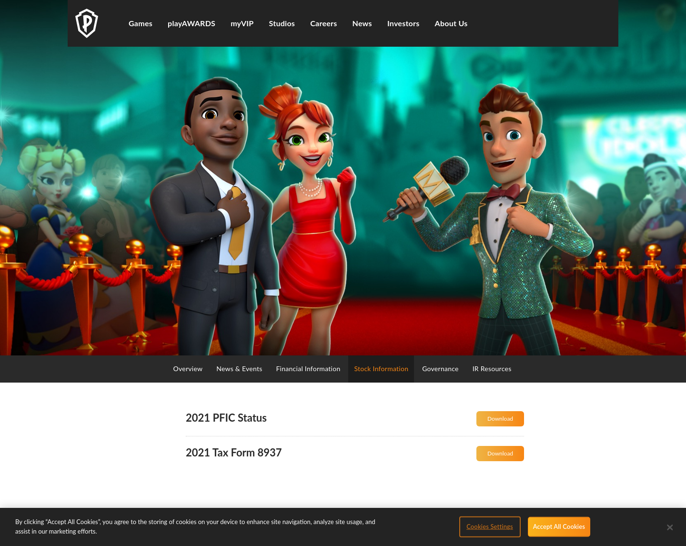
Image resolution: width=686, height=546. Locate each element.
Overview (188, 368)
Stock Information (381, 368)
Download (505, 420)
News (362, 23)
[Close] (670, 530)
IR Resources (492, 368)
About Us (451, 23)
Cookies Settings (489, 530)
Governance (440, 368)
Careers (323, 23)
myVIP (242, 23)
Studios (282, 23)
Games (140, 23)
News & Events (239, 368)
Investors (403, 23)
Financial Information (308, 368)
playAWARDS (191, 23)
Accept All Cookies (559, 530)
